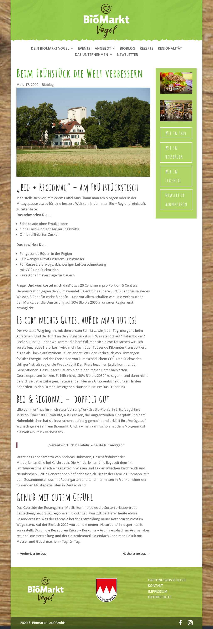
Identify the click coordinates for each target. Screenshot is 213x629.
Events (84, 49)
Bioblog (127, 49)
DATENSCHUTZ (159, 597)
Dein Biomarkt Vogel (50, 49)
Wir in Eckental (173, 176)
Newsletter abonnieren (176, 199)
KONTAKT (155, 585)
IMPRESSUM (157, 591)
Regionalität (170, 49)
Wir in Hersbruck (174, 152)
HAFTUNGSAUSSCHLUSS (167, 580)
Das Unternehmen (91, 55)
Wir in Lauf (176, 133)
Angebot (103, 49)
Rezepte (146, 49)
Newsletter (127, 55)
